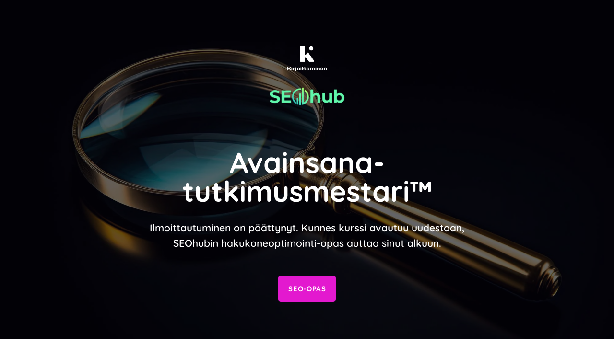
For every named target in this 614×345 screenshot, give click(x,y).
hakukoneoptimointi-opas (282, 243)
